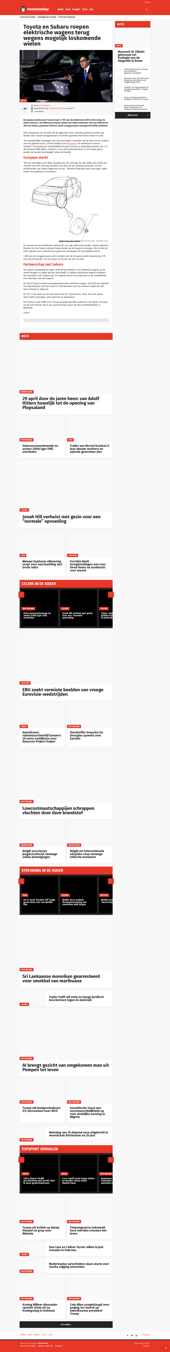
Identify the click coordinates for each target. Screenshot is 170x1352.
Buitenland (26, 440)
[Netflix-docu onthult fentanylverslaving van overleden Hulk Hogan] (78, 886)
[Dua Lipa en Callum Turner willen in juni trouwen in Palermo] (33, 1248)
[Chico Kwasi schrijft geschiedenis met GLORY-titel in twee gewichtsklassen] (39, 1165)
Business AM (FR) (45, 1346)
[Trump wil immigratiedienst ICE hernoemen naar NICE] (42, 1091)
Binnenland (26, 392)
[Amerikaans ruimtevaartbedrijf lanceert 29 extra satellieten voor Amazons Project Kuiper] (42, 715)
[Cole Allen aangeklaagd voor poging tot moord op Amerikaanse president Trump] (90, 1287)
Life (91, 9)
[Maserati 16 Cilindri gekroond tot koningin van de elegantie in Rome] (132, 37)
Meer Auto (138, 115)
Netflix (104, 895)
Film (70, 440)
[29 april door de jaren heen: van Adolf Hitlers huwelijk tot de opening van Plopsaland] (66, 367)
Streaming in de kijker (46, 17)
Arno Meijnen (44, 105)
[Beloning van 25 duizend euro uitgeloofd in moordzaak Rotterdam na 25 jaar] (33, 1133)
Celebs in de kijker (27, 17)
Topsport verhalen (66, 17)
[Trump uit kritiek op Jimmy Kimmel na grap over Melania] (42, 1210)
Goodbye (59, 1346)
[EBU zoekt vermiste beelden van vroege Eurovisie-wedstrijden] (66, 658)
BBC (63, 168)
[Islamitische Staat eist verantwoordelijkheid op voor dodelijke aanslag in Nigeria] (90, 1091)
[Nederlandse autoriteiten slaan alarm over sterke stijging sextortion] (33, 1265)
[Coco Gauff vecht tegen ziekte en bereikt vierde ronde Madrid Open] (78, 1165)
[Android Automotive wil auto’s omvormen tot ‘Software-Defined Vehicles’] (119, 106)
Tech (84, 9)
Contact (146, 1346)
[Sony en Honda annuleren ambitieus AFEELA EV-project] (119, 97)
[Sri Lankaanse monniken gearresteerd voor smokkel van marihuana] (66, 945)
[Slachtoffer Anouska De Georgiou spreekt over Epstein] (90, 715)
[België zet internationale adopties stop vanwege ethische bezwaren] (90, 834)
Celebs (24, 510)
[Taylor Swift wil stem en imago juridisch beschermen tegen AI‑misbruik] (33, 998)
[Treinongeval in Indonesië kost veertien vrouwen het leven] (90, 1210)
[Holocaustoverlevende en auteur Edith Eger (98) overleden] (42, 428)
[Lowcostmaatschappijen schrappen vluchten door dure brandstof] (66, 777)
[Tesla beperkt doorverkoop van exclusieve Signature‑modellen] (119, 70)
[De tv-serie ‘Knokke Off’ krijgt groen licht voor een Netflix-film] (39, 886)
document (72, 143)
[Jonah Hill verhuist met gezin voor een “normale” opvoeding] (66, 485)
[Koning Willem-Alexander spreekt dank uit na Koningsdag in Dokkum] (42, 1287)
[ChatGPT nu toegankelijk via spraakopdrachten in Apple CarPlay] (119, 88)
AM (25, 108)
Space (24, 726)
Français (147, 2)
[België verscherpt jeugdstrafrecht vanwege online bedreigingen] (42, 834)
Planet (76, 9)
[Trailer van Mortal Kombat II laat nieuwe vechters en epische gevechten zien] (90, 428)
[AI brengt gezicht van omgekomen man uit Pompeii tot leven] (66, 1034)
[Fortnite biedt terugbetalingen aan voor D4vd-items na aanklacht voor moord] (90, 544)
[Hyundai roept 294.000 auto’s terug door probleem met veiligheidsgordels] (119, 79)
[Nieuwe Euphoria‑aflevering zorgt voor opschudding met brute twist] (42, 544)
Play (67, 9)
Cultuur (72, 555)
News (61, 9)
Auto (23, 100)
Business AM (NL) (28, 1346)
